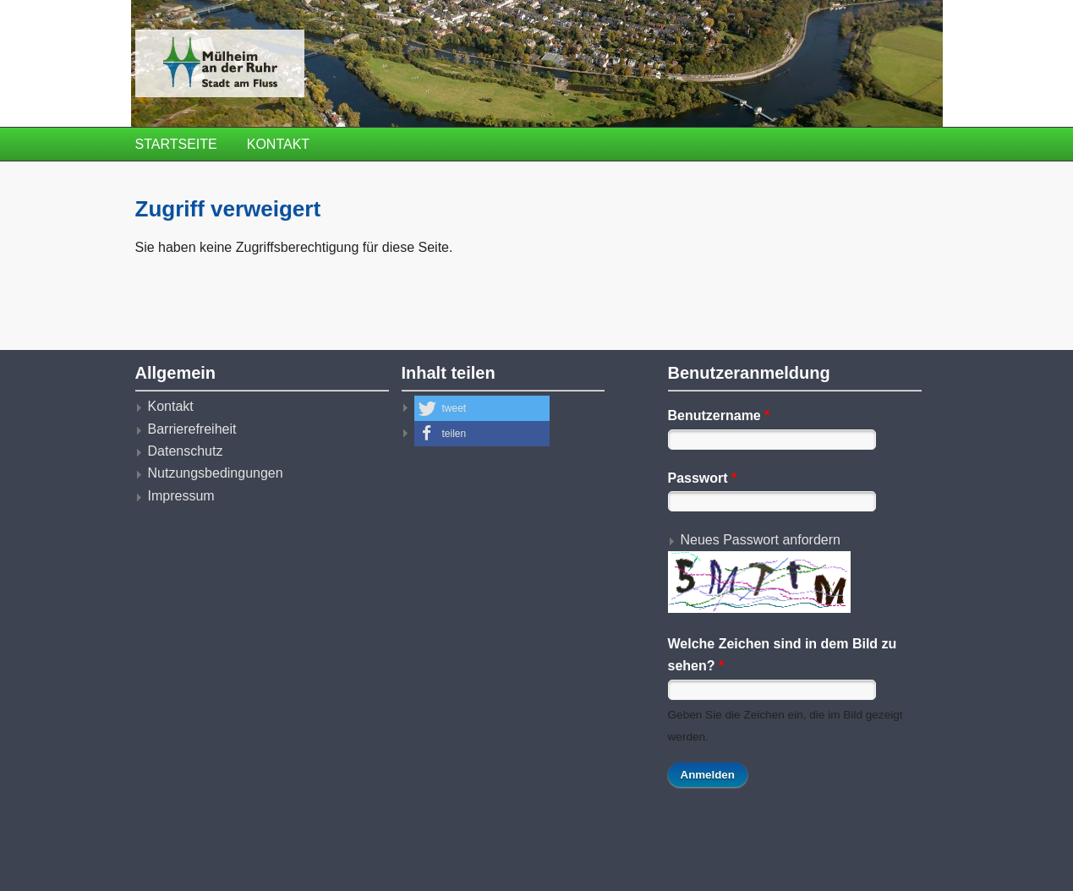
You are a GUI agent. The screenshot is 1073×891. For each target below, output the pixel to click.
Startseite (176, 144)
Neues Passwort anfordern (760, 540)
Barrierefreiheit (192, 429)
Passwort (702, 478)
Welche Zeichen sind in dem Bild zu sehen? (782, 655)
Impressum (181, 496)
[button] (482, 408)
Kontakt (278, 144)
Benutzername (719, 415)
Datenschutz (185, 451)
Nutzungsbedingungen (215, 473)
